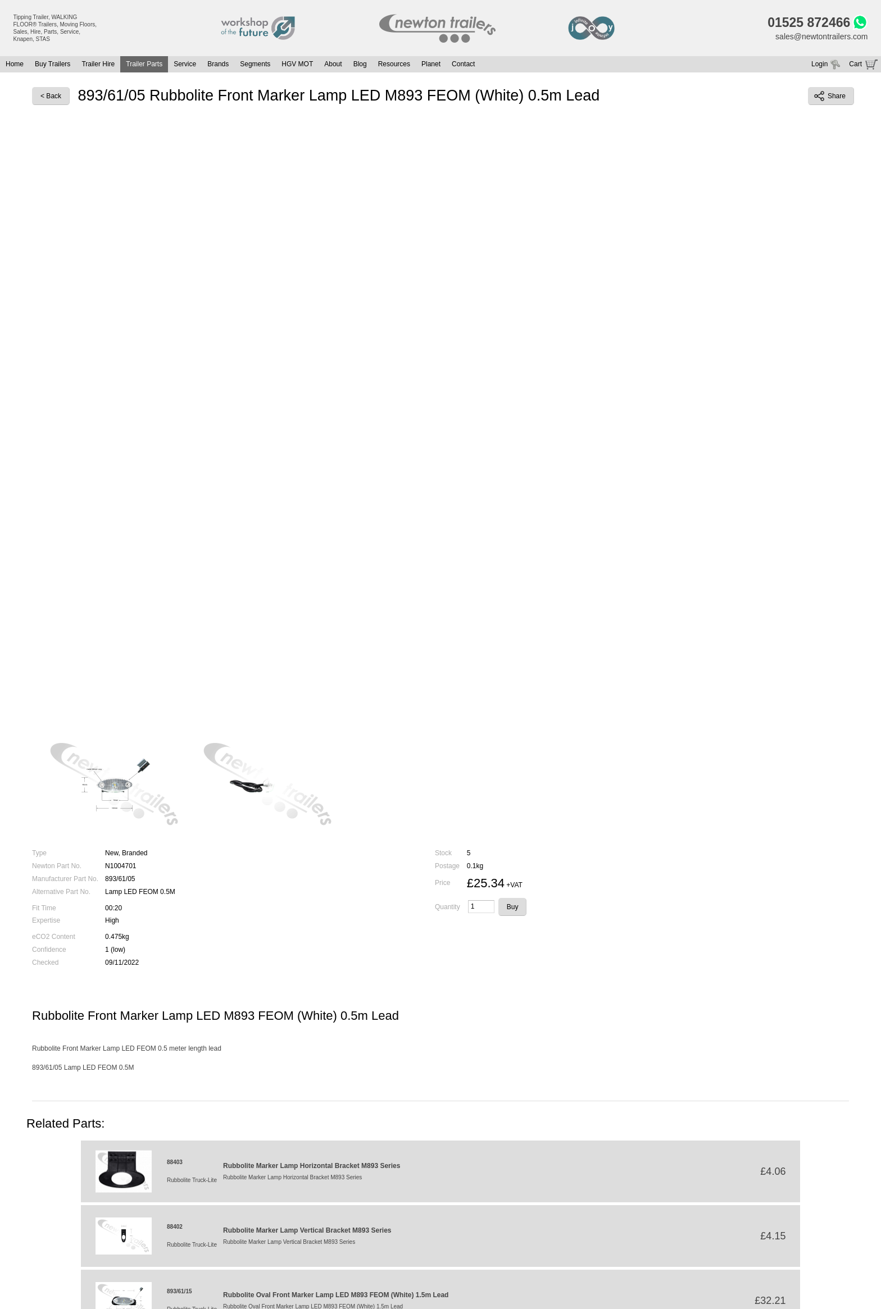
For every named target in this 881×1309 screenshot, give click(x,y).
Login (819, 64)
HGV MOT (297, 64)
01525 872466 (809, 22)
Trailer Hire (98, 64)
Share (830, 96)
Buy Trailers (52, 64)
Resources (394, 64)
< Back (50, 96)
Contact (463, 64)
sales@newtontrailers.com (821, 36)
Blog (360, 64)
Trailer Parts (144, 64)
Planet (430, 64)
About (333, 64)
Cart (855, 64)
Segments (255, 64)
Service (185, 64)
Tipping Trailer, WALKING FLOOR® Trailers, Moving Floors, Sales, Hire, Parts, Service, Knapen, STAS (55, 28)
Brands (218, 64)
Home (15, 64)
